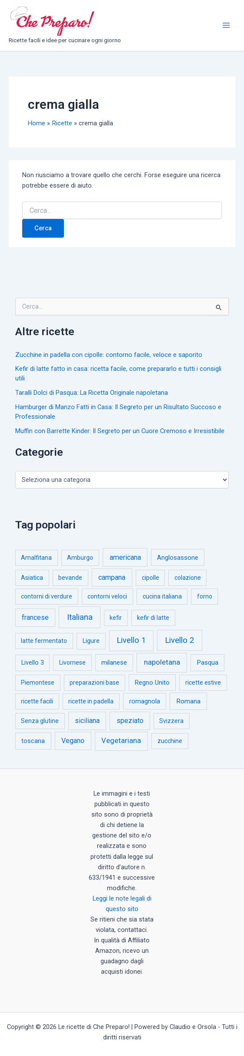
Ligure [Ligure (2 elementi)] (91, 641)
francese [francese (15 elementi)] (35, 617)
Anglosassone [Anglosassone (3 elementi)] (177, 558)
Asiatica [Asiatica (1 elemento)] (32, 577)
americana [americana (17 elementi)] (125, 557)
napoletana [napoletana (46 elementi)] (162, 662)
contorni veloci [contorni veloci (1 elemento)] (107, 596)
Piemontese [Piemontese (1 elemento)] (37, 682)
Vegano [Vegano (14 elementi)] (72, 741)
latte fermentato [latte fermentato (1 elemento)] (44, 640)
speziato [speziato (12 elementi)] (130, 720)
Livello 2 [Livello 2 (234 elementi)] (179, 640)
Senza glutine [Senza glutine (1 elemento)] (40, 720)
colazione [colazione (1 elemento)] (187, 577)
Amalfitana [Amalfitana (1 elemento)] (36, 557)
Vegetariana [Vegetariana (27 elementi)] (121, 741)
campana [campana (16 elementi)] (111, 577)
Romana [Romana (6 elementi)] (188, 701)
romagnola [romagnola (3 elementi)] (144, 701)
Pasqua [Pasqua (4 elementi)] (207, 662)
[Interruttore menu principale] (226, 25)
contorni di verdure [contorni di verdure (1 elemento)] (46, 596)
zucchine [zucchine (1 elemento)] (169, 740)
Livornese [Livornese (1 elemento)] (72, 662)
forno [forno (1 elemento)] (204, 596)
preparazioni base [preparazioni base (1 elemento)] (94, 682)
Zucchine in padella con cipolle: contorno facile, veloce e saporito (108, 355)
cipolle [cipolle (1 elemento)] (150, 577)
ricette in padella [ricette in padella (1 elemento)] (91, 701)
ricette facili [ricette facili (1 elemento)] (37, 701)
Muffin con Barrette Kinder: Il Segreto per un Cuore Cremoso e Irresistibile (119, 431)
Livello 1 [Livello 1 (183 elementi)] (131, 640)
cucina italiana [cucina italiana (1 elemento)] (162, 596)
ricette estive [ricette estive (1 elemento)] (203, 682)
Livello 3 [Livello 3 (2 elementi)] (32, 662)
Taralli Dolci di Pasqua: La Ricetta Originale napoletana (91, 393)
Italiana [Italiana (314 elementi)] (80, 617)
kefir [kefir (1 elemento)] (116, 617)
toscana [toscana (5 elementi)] (33, 741)
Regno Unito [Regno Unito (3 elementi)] (152, 682)
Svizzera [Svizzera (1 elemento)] (171, 720)
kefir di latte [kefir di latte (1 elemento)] (153, 617)
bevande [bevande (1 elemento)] (70, 577)
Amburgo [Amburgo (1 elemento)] (80, 557)
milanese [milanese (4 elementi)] (114, 662)
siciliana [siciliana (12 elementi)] (87, 720)
